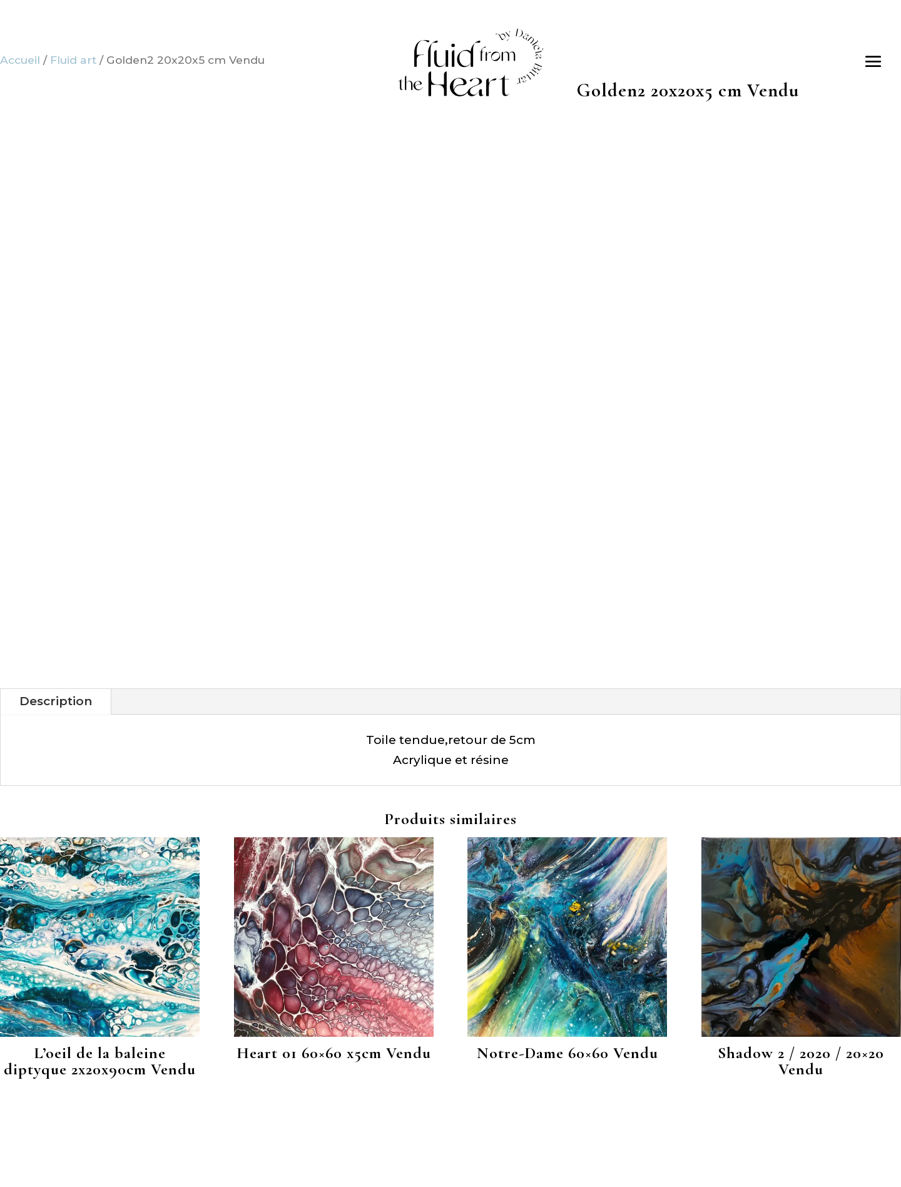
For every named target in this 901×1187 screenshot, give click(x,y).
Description (55, 701)
